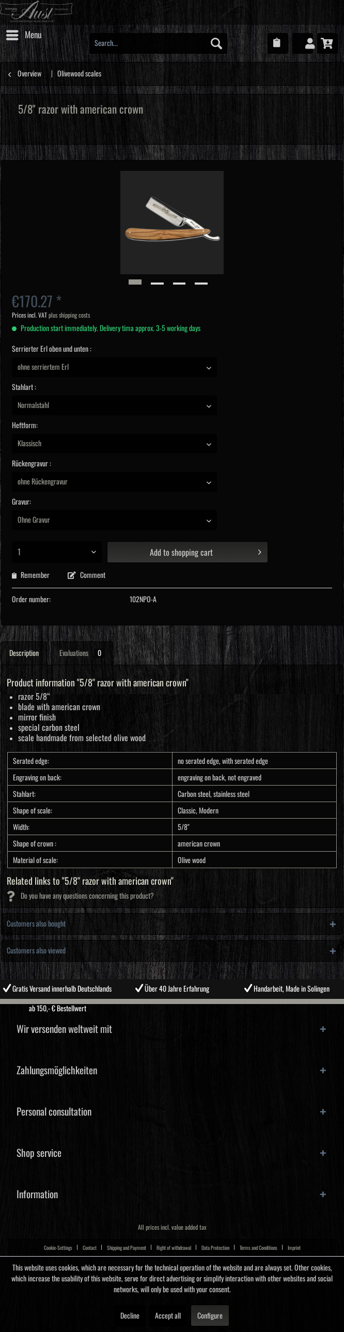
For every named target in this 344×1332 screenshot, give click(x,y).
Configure (210, 1316)
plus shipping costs (69, 315)
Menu (23, 33)
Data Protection (215, 1247)
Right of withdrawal (174, 1247)
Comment (86, 575)
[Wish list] (278, 43)
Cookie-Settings (58, 1247)
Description (24, 653)
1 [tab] (149, 1006)
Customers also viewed (36, 950)
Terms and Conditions (258, 1247)
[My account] (302, 43)
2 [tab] (164, 1006)
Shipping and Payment (126, 1247)
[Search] (216, 43)
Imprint (294, 1247)
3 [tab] (180, 1006)
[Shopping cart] (327, 43)
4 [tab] (195, 1006)
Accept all (168, 1316)
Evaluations (82, 653)
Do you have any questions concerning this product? (80, 896)
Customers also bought (36, 924)
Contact (90, 1247)
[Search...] (158, 43)
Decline (129, 1316)
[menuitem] (23, 35)
